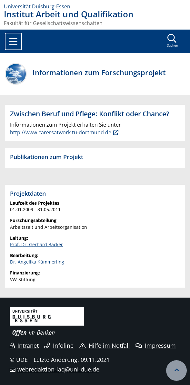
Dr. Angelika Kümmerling (37, 262)
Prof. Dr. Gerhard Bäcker (36, 244)
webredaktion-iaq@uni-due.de (58, 369)
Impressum (155, 345)
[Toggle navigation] (13, 41)
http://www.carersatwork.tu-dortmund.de (60, 132)
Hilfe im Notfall (104, 345)
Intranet (24, 345)
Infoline (59, 345)
